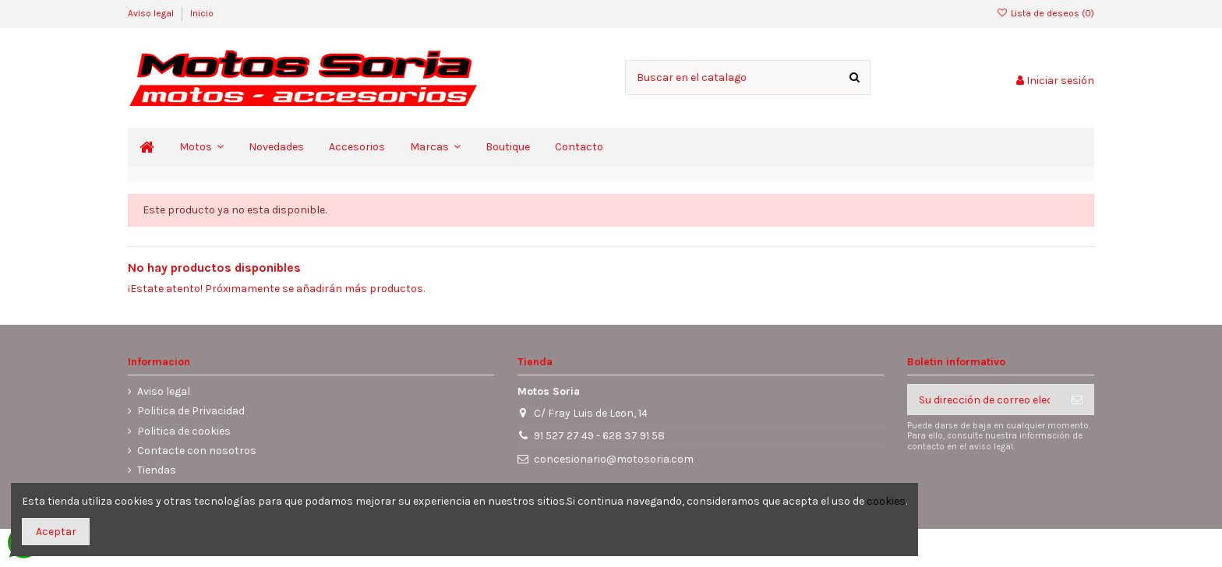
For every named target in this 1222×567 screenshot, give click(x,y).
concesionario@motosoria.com (614, 459)
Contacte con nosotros (196, 450)
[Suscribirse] (1077, 399)
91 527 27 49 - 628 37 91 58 (599, 435)
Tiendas (156, 470)
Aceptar (56, 531)
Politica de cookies (184, 431)
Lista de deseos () (1045, 13)
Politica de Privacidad (191, 410)
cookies (886, 501)
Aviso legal (152, 13)
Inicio (202, 13)
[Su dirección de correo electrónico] (984, 399)
